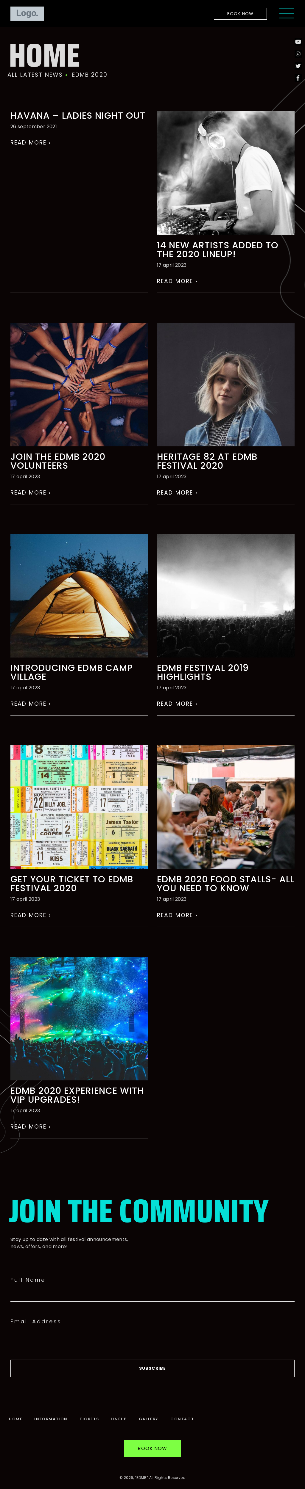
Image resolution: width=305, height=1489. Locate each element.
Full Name (28, 1280)
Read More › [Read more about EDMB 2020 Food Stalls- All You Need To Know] (177, 915)
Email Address (36, 1321)
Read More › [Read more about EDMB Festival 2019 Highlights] (177, 704)
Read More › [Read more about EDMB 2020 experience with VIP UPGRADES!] (30, 1127)
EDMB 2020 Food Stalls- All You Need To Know (225, 884)
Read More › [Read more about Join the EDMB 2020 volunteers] (30, 493)
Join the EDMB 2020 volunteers (57, 461)
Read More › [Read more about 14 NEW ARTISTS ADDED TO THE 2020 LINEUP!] (177, 281)
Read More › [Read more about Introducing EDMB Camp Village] (30, 704)
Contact (182, 1419)
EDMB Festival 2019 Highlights (203, 672)
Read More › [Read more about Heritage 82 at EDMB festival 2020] (177, 493)
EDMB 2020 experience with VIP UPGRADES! (77, 1095)
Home (15, 1419)
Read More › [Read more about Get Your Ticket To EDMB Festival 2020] (30, 915)
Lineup (119, 1419)
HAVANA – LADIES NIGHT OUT (77, 115)
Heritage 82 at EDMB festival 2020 (207, 461)
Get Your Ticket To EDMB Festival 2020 (71, 884)
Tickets (89, 1419)
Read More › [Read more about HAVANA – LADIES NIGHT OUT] (30, 143)
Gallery (148, 1419)
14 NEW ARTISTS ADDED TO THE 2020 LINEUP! (217, 250)
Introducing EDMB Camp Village (71, 672)
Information (51, 1419)
